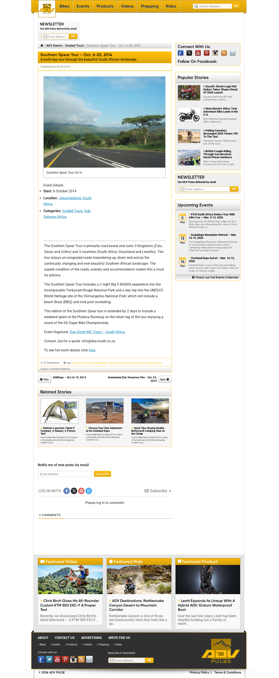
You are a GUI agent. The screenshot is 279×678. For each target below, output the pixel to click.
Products (105, 6)
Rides (171, 6)
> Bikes (42, 644)
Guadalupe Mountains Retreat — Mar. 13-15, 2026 (213, 236)
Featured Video (58, 561)
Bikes (64, 6)
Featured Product (198, 561)
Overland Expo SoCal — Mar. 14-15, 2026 (212, 260)
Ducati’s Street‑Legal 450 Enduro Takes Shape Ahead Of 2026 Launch (220, 89)
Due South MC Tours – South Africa (97, 332)
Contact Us (65, 638)
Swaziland (151, 363)
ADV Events (54, 45)
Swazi (142, 363)
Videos (127, 6)
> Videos (87, 644)
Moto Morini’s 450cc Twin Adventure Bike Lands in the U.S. (220, 111)
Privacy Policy (199, 672)
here (92, 350)
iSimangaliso (100, 363)
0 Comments (51, 362)
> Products (71, 644)
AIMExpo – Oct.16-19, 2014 (69, 377)
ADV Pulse (220, 651)
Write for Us (119, 638)
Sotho (121, 363)
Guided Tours (74, 45)
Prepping (149, 6)
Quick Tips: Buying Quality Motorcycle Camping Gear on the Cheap (148, 431)
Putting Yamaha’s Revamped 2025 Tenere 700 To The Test (220, 133)
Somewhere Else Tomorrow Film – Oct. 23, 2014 (132, 379)
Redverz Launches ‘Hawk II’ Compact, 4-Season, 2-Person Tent (58, 431)
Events (83, 6)
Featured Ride (126, 561)
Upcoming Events (195, 205)
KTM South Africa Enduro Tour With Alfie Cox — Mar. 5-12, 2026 (212, 216)
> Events (55, 644)
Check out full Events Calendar (215, 277)
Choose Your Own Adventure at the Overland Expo (104, 429)
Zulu (160, 363)
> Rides (118, 644)
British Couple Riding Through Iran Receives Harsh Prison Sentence (217, 154)
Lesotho (112, 363)
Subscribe (102, 474)
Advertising (91, 638)
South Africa (131, 363)
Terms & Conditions (227, 672)
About (43, 638)
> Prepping (103, 644)
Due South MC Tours (82, 363)
